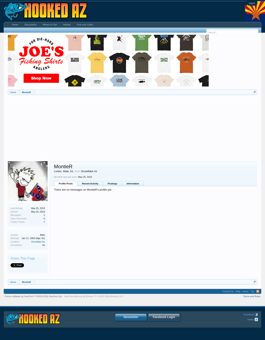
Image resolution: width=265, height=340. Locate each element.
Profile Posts (66, 183)
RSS (257, 291)
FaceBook (249, 314)
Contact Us (228, 291)
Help (238, 291)
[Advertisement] (132, 126)
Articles (67, 24)
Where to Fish (50, 24)
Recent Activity (90, 183)
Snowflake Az (38, 241)
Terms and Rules (251, 296)
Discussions (30, 24)
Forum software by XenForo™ (33, 296)
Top (252, 291)
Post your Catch (85, 24)
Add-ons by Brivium (94, 296)
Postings (112, 183)
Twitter (250, 319)
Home (15, 24)
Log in (252, 3)
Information (133, 183)
